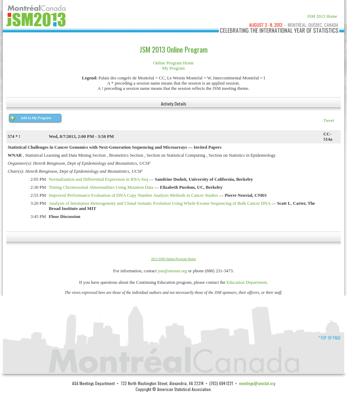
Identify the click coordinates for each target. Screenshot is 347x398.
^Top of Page (329, 338)
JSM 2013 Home (322, 16)
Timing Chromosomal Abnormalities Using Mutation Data (101, 187)
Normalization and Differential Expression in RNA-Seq (98, 179)
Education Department (246, 282)
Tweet (328, 120)
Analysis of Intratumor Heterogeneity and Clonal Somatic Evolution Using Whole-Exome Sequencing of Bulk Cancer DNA (159, 203)
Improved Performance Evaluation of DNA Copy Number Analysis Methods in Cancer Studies (133, 195)
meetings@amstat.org (257, 383)
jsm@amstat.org (172, 270)
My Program (173, 68)
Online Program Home (173, 63)
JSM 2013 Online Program (174, 49)
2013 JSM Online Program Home (173, 259)
